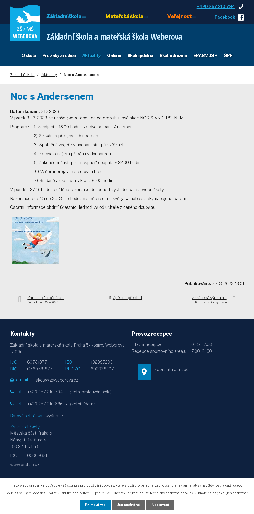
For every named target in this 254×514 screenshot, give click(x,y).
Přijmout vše (95, 505)
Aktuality (91, 55)
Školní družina (173, 55)
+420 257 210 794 (216, 6)
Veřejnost (179, 16)
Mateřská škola (124, 16)
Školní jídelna (140, 55)
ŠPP (228, 55)
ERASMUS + (205, 55)
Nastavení (160, 505)
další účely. (233, 485)
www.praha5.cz (24, 464)
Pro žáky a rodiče (59, 55)
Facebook (225, 17)
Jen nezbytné (128, 505)
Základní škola (63, 16)
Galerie (114, 55)
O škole (29, 55)
